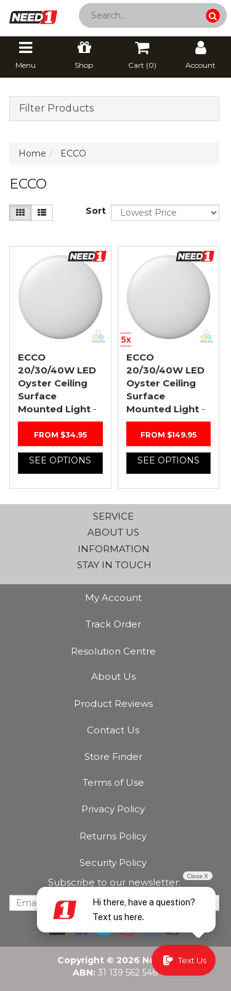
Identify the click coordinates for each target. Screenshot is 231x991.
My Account (113, 597)
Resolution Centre (113, 651)
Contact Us (113, 730)
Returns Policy (113, 836)
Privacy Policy (113, 809)
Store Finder (113, 756)
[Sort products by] (165, 213)
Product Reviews (113, 703)
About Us (113, 676)
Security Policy (113, 862)
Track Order (113, 624)
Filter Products (56, 108)
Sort (94, 210)
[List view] (42, 213)
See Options (60, 460)
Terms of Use (113, 782)
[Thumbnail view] (20, 213)
